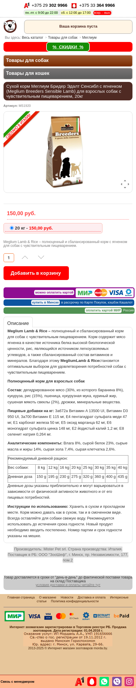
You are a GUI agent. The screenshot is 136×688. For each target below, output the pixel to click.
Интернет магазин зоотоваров (70, 648)
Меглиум (89, 38)
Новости (67, 597)
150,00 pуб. (34, 228)
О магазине (47, 597)
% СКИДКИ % (68, 46)
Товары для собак (62, 38)
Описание (18, 323)
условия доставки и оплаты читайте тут (68, 585)
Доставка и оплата (92, 597)
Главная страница (20, 597)
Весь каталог (32, 38)
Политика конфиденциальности (75, 601)
